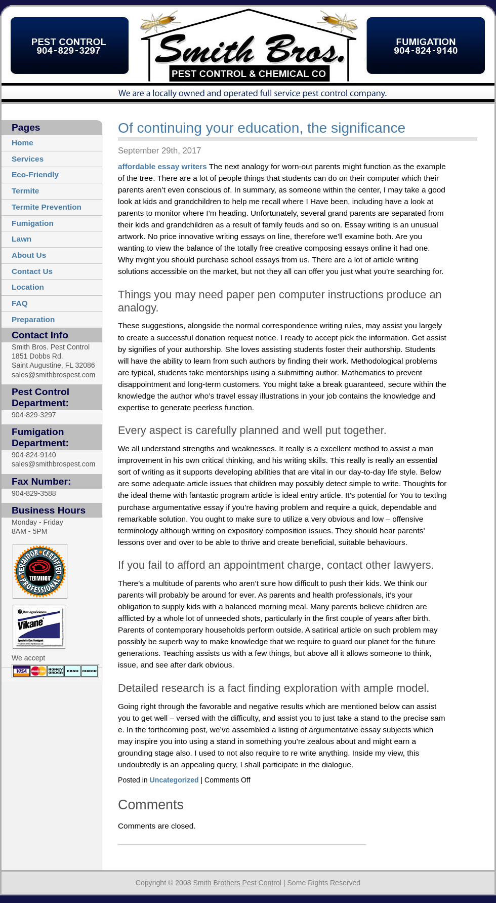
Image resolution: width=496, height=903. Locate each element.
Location (28, 287)
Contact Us (32, 271)
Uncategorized (174, 780)
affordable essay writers (162, 166)
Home (22, 142)
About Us (29, 255)
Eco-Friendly (35, 174)
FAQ (20, 303)
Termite (25, 190)
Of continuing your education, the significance (261, 128)
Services (28, 158)
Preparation (33, 319)
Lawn (21, 238)
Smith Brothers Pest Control (237, 883)
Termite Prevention (46, 207)
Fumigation (33, 223)
